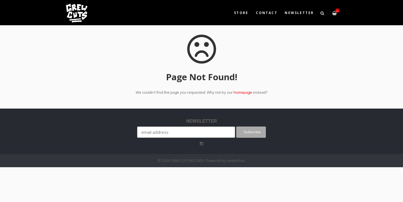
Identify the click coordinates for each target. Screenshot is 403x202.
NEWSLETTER (299, 12)
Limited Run (235, 160)
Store (241, 12)
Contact (266, 12)
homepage (243, 92)
